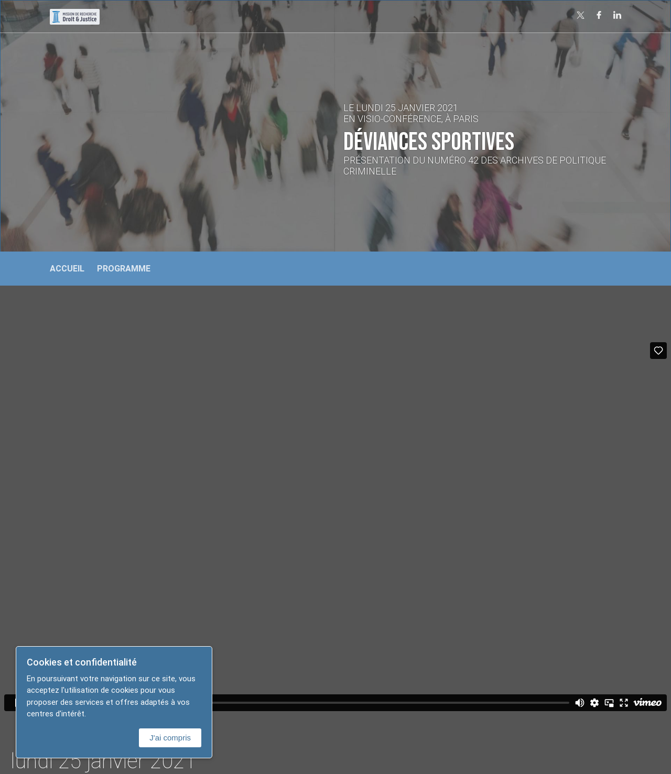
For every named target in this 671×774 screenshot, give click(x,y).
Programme (123, 268)
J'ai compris (170, 737)
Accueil (67, 268)
